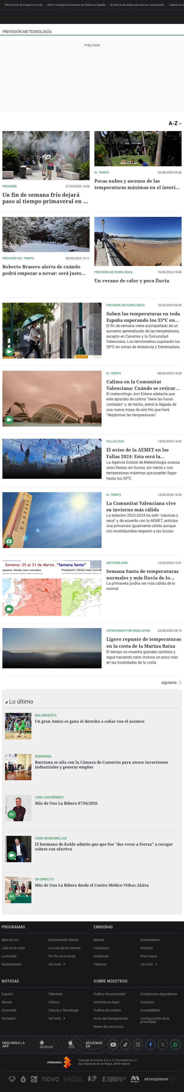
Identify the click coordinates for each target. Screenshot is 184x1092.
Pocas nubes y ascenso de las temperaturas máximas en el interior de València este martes (132, 187)
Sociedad (9, 1018)
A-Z (175, 123)
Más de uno (11, 939)
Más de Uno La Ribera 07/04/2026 (66, 802)
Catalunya (102, 947)
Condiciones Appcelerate (158, 993)
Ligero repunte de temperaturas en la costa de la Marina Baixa (142, 645)
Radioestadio (12, 963)
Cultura (53, 1001)
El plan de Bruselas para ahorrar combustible (137, 5)
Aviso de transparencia (111, 1018)
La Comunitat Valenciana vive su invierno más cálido (142, 505)
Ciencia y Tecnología (63, 1009)
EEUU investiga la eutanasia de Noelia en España (76, 5)
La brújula (9, 955)
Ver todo (56, 963)
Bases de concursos (109, 1026)
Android (46, 1044)
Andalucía (101, 955)
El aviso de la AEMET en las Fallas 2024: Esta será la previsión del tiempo (139, 456)
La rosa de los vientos (64, 947)
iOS (72, 1044)
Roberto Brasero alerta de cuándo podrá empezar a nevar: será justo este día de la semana (43, 273)
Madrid (99, 939)
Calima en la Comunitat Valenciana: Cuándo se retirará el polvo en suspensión (143, 388)
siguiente (171, 682)
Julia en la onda (14, 947)
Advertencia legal (107, 1001)
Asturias (146, 947)
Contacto (147, 1001)
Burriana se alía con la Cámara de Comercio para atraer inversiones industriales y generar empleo (101, 764)
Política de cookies (108, 1009)
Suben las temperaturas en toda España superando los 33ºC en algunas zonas (138, 320)
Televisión (55, 993)
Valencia (100, 963)
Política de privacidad (110, 993)
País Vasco (148, 955)
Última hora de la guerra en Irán (23, 5)
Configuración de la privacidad (154, 1019)
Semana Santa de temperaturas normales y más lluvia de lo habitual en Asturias (144, 577)
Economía (9, 1009)
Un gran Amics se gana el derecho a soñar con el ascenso (89, 720)
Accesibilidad (150, 1009)
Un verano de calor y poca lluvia (133, 280)
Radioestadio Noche (63, 939)
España (8, 993)
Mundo (7, 1001)
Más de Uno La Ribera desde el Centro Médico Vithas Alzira (92, 884)
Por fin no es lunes (61, 955)
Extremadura (150, 939)
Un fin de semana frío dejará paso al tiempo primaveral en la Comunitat (45, 201)
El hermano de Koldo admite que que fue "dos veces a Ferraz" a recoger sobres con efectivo (104, 846)
